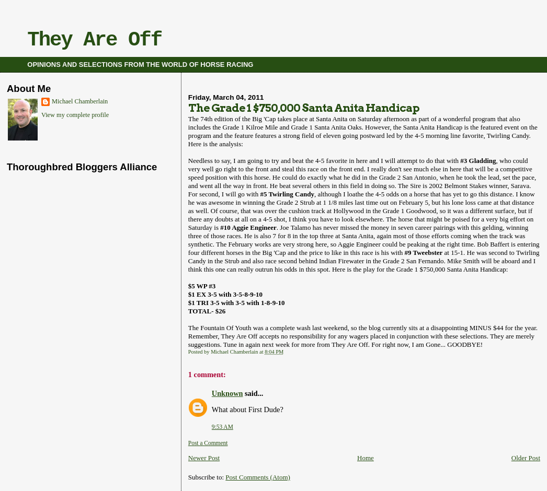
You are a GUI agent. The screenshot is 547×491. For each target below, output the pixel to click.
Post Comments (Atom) (257, 477)
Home (365, 458)
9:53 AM (222, 427)
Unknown (227, 393)
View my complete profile (75, 115)
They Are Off (94, 40)
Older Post (525, 458)
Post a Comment (208, 443)
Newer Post (204, 458)
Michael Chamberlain (80, 101)
